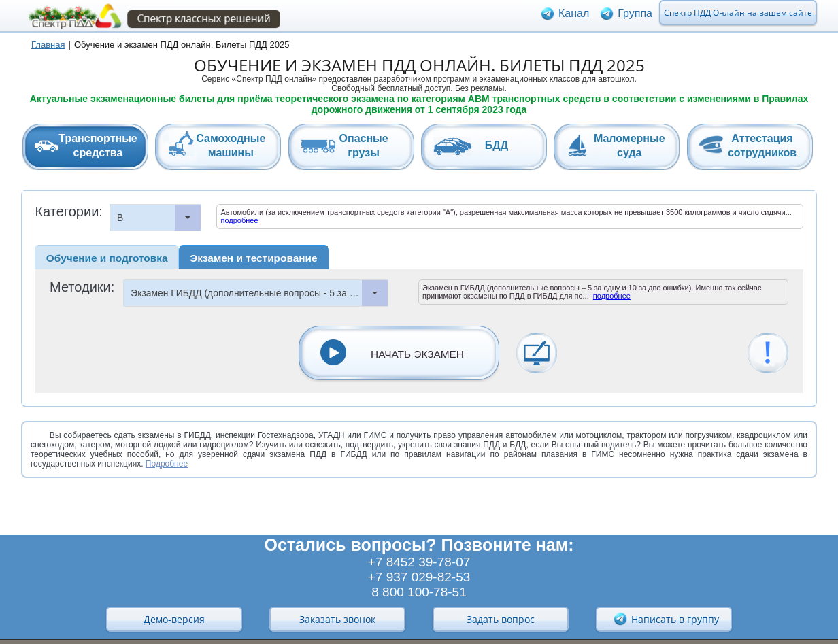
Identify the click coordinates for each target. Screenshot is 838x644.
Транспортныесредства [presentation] (97, 145)
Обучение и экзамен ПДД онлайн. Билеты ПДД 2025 (182, 44)
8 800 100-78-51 (418, 592)
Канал (573, 16)
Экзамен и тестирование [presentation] (253, 258)
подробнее (239, 220)
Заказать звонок (337, 619)
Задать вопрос (501, 619)
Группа (635, 16)
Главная (48, 44)
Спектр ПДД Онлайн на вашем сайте (738, 16)
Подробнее (167, 464)
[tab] (85, 147)
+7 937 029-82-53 (419, 577)
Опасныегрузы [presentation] (363, 145)
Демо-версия (174, 619)
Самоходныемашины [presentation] (230, 145)
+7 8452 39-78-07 (419, 562)
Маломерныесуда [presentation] (629, 145)
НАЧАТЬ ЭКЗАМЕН (417, 354)
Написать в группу (666, 618)
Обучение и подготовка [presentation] (107, 258)
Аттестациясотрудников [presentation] (762, 145)
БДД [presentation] (496, 145)
